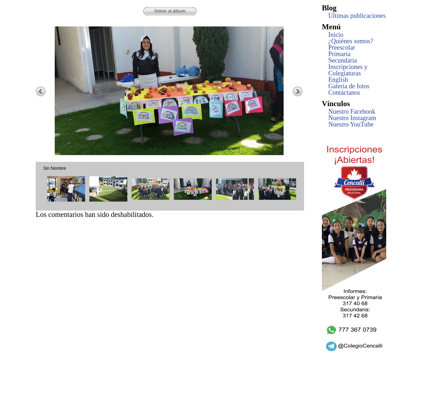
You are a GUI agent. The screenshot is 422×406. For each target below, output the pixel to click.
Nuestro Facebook (351, 111)
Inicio (335, 34)
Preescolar (341, 47)
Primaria (339, 54)
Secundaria (342, 60)
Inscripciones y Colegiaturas (347, 70)
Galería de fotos (348, 86)
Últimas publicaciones (357, 15)
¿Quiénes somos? (350, 41)
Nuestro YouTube (350, 124)
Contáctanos (344, 92)
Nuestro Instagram (352, 118)
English (338, 79)
